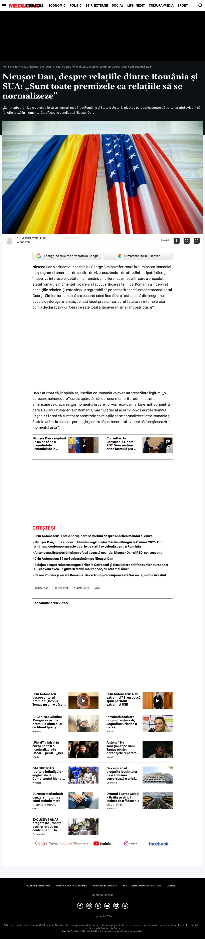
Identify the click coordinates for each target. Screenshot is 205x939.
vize (97, 587)
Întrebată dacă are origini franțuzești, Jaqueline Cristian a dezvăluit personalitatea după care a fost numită (122, 722)
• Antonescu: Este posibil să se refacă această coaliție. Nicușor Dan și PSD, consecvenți (97, 553)
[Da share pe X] (187, 241)
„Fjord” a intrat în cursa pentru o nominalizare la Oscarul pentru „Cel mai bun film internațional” (47, 748)
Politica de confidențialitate (142, 885)
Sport (183, 5)
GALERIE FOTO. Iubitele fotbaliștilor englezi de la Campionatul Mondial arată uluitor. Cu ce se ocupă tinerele (48, 774)
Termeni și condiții (105, 885)
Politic (76, 5)
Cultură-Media (161, 5)
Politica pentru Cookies (71, 885)
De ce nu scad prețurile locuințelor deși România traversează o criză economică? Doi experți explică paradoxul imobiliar (122, 774)
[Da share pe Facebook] (177, 241)
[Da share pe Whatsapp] (197, 241)
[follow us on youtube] (102, 843)
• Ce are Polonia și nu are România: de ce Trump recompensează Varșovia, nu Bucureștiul (99, 575)
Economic (57, 5)
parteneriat (61, 587)
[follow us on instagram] (131, 843)
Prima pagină (10, 66)
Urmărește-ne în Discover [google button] (138, 256)
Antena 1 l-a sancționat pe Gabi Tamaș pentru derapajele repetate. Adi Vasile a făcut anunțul (122, 748)
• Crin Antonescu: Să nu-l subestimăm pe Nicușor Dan (72, 559)
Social (117, 5)
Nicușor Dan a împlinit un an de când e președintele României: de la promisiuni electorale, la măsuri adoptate (49, 444)
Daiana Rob (22, 242)
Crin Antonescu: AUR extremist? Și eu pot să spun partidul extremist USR (124, 699)
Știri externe (97, 5)
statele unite (81, 587)
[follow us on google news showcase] (74, 843)
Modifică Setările (102, 894)
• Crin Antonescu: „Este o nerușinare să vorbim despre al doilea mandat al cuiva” (93, 536)
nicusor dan (41, 587)
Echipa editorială (38, 885)
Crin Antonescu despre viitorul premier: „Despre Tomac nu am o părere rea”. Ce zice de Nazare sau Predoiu (49, 699)
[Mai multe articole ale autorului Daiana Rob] (9, 241)
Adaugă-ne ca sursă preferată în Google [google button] (67, 256)
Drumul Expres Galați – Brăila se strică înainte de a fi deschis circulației (123, 799)
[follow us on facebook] (159, 844)
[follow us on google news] (46, 843)
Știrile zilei (34, 5)
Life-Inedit (136, 5)
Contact (172, 885)
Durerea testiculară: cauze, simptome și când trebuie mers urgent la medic (47, 799)
